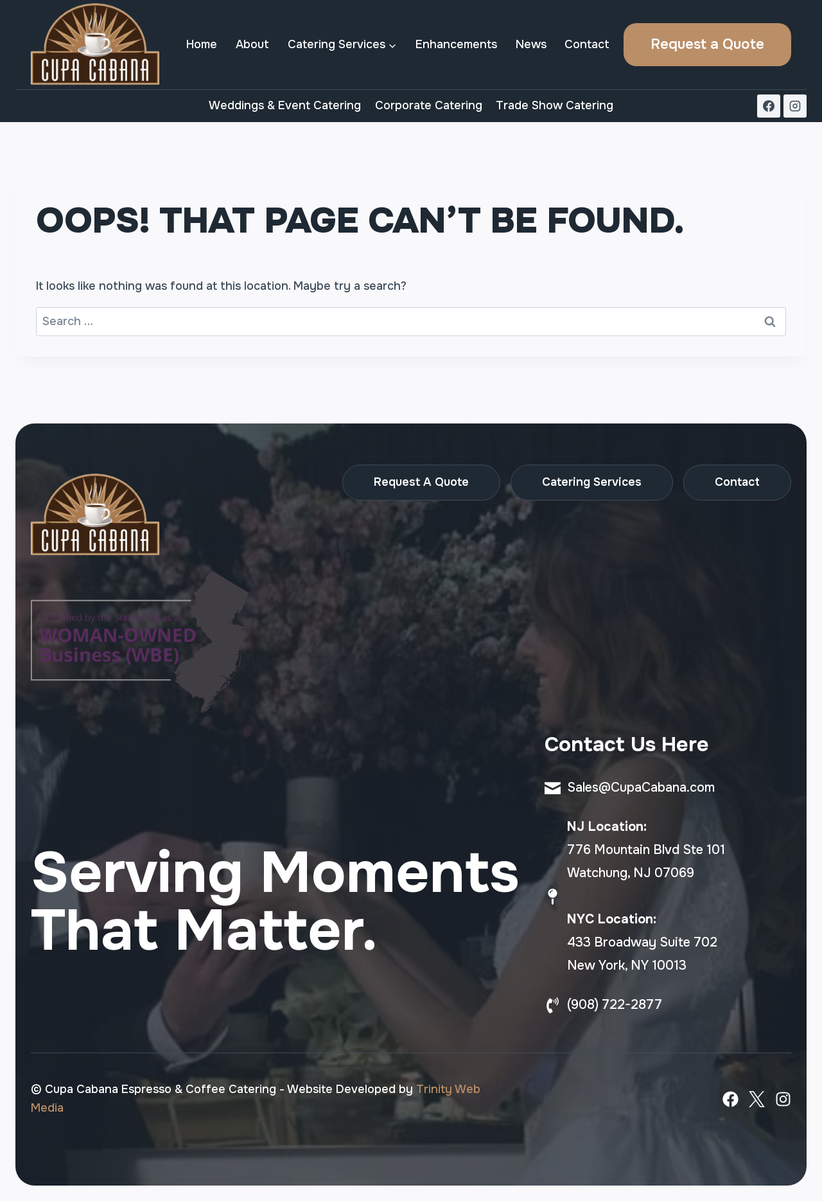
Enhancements (456, 44)
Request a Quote (707, 44)
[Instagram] (795, 106)
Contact (586, 44)
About (252, 44)
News (531, 44)
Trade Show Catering (554, 105)
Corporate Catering (428, 105)
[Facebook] (768, 106)
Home (201, 44)
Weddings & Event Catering (285, 105)
